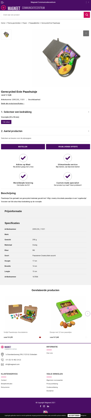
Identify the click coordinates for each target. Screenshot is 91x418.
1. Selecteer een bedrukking (16, 111)
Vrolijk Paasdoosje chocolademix (16, 332)
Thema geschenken (14, 23)
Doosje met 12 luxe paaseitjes (61, 332)
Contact (3, 380)
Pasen (25, 23)
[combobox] (42, 15)
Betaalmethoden (6, 384)
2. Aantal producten (11, 131)
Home (3, 23)
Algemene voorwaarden (55, 380)
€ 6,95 (8, 337)
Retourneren (5, 387)
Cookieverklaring (52, 387)
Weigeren (83, 415)
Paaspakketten (34, 23)
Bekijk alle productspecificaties (12, 104)
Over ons (50, 353)
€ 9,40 (54, 337)
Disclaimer (50, 391)
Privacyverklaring (52, 384)
